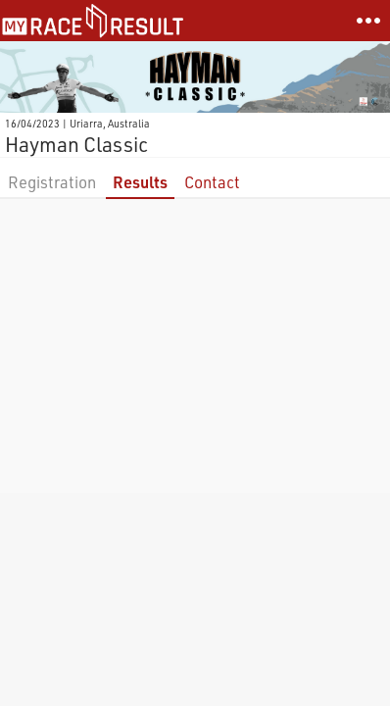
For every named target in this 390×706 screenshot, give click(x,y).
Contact (212, 182)
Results (140, 182)
